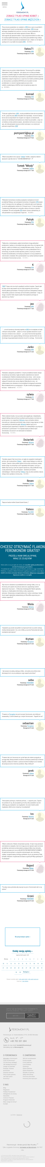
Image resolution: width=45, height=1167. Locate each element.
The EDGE (31, 512)
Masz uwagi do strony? (10, 1102)
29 (34, 968)
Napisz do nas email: (17, 1045)
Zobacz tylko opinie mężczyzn (22, 19)
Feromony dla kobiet (29, 1076)
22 (7, 968)
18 (34, 963)
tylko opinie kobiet (23, 979)
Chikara (31, 168)
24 (14, 968)
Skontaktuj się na (13, 1047)
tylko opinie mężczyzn (33, 979)
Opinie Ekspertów (28, 1070)
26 (22, 968)
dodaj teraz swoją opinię (37, 573)
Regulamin (6, 1090)
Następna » (26, 972)
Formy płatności (27, 1062)
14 (18, 963)
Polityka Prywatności (9, 1092)
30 (38, 968)
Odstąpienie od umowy (10, 1094)
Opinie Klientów (27, 1068)
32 (16, 972)
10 (3, 963)
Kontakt (5, 1104)
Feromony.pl (11, 1145)
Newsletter (6, 1096)
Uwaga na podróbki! (9, 1066)
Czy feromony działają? (10, 1062)
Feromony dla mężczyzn (30, 1078)
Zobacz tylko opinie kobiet (22, 15)
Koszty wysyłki (27, 1060)
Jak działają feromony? (10, 1064)
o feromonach (10, 1058)
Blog (4, 1088)
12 (11, 963)
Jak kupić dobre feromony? (7, 1077)
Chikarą (23, 472)
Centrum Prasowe (8, 1098)
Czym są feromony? (9, 1060)
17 (30, 963)
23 (11, 968)
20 (41, 963)
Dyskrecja (26, 1066)
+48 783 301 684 (18, 1041)
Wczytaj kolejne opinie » (22, 937)
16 (26, 963)
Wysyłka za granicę (28, 1072)
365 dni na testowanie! (29, 1058)
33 (20, 972)
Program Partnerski (9, 1100)
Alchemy (21, 420)
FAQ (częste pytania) (9, 1074)
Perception (30, 642)
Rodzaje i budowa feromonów (8, 1069)
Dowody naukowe (8, 1072)
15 (22, 963)
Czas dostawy (27, 1064)
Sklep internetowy (28, 1074)
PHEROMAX (30, 683)
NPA (26, 27)
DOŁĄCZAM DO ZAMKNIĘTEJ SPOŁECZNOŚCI (31, 1016)
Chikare (23, 157)
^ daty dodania (25, 981)
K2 (33, 397)
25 (18, 968)
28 (30, 968)
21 (3, 968)
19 (38, 963)
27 (26, 968)
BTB (32, 97)
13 (14, 963)
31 (41, 968)
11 (7, 963)
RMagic (31, 868)
